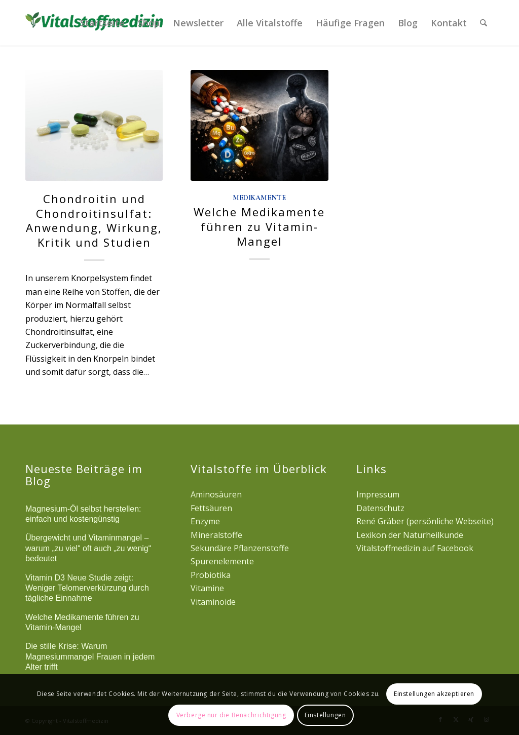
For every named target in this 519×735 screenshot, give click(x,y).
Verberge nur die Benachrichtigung (231, 715)
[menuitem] (102, 23)
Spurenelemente (222, 561)
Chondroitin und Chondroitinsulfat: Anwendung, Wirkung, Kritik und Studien (94, 220)
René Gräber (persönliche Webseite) (425, 521)
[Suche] (483, 23)
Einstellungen (325, 715)
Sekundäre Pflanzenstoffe (240, 548)
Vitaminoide (213, 601)
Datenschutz (380, 508)
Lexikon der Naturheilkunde (409, 534)
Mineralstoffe (216, 534)
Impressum (377, 494)
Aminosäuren (216, 494)
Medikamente (259, 198)
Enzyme (205, 521)
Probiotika (211, 575)
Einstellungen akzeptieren (434, 693)
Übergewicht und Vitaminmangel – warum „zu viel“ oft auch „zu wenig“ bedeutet (88, 548)
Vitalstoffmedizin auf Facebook (414, 548)
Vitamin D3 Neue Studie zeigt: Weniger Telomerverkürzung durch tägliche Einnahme (87, 588)
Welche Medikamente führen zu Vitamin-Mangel (259, 226)
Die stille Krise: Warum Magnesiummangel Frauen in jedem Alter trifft (90, 656)
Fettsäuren (211, 508)
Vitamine (207, 588)
